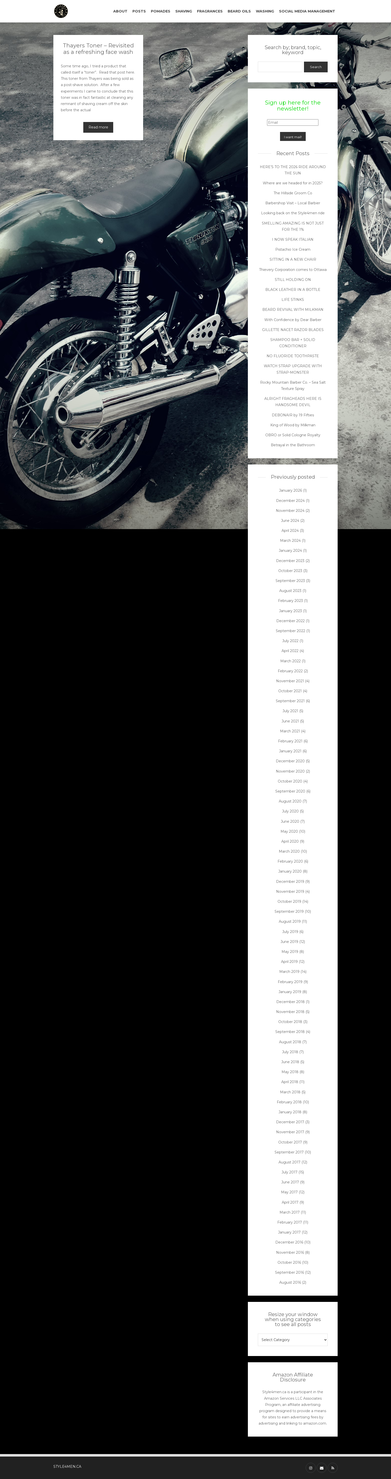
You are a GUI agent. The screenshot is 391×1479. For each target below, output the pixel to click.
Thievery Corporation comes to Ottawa (293, 269)
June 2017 (290, 1182)
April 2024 (290, 530)
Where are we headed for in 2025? (293, 183)
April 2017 (290, 1202)
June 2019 (289, 941)
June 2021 (290, 721)
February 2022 (290, 671)
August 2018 (290, 1042)
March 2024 (290, 540)
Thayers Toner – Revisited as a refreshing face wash (98, 48)
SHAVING (183, 11)
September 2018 (290, 1031)
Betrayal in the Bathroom (293, 445)
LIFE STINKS (293, 299)
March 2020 (289, 851)
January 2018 (290, 1112)
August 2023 (290, 590)
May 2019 (290, 951)
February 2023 (290, 600)
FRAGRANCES (210, 11)
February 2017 (289, 1222)
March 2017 (290, 1212)
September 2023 (290, 580)
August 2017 (289, 1162)
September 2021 (290, 701)
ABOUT (120, 11)
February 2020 (290, 861)
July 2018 (290, 1052)
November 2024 (290, 510)
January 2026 (290, 490)
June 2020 (290, 821)
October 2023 (290, 571)
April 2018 (289, 1082)
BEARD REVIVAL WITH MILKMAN (292, 309)
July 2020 (290, 811)
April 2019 (289, 961)
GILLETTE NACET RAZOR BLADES (293, 330)
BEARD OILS (239, 11)
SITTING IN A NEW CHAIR (293, 259)
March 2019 (289, 971)
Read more (98, 127)
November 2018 (290, 1012)
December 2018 (290, 1002)
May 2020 (289, 831)
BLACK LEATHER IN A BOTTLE (292, 289)
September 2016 (289, 1272)
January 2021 (290, 751)
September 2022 (290, 631)
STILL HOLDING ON (293, 279)
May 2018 (290, 1072)
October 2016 (289, 1262)
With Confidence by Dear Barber (292, 320)
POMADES (160, 11)
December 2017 (290, 1122)
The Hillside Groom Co (293, 193)
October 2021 (290, 691)
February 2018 (289, 1102)
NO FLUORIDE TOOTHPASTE (293, 356)
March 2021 (290, 731)
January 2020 (290, 871)
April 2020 (290, 841)
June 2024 (290, 520)
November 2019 (290, 891)
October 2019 (289, 901)
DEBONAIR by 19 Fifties (293, 415)
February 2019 (290, 982)
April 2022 (290, 651)
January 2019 (290, 992)
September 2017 (289, 1152)
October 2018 (290, 1022)
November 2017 (290, 1132)
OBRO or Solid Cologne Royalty (292, 435)
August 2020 (290, 801)
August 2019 (290, 921)
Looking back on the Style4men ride (293, 213)
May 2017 (289, 1192)
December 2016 (289, 1242)
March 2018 (290, 1092)
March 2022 (290, 661)
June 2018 (290, 1062)
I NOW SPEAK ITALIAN (292, 239)
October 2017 (290, 1142)
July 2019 (290, 931)
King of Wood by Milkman (292, 425)
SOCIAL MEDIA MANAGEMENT (307, 11)
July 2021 (290, 711)
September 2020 (290, 791)
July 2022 (290, 641)
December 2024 (290, 500)
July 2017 (289, 1172)
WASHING (265, 11)
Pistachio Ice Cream (292, 249)
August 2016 (290, 1282)
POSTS (139, 11)
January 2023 (290, 611)
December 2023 (290, 561)
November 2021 (290, 681)
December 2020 (290, 761)
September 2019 (289, 911)
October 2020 (290, 781)
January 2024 (290, 550)
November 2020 (290, 771)
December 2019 (290, 881)
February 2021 (290, 741)
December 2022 (290, 621)
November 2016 (290, 1252)
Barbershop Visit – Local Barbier (292, 203)
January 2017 (289, 1232)
